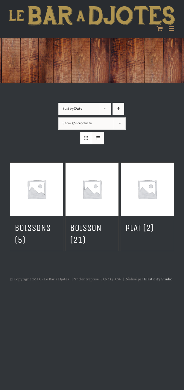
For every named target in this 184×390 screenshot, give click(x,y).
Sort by (72, 108)
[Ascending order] (118, 109)
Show (77, 123)
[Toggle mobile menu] (172, 28)
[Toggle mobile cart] (160, 28)
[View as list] (98, 138)
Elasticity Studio (158, 279)
